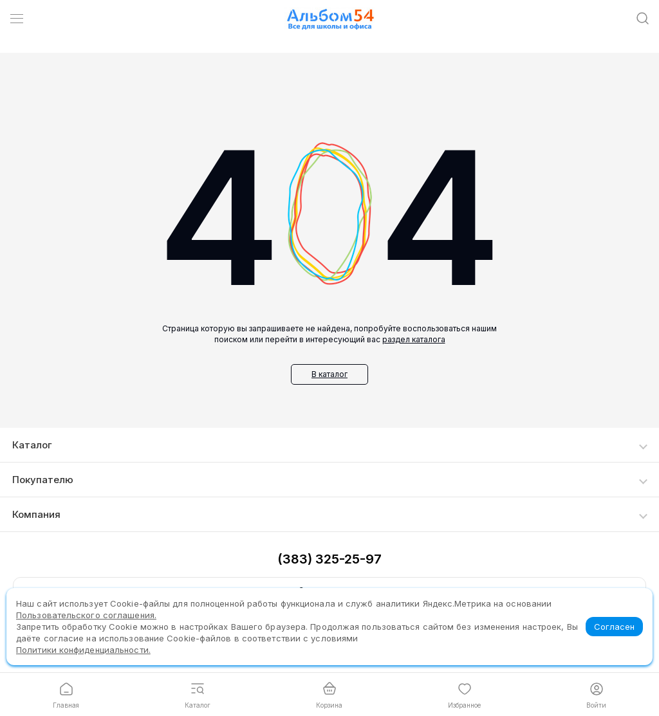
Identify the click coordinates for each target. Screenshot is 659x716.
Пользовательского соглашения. (86, 615)
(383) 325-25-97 (329, 559)
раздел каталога (413, 339)
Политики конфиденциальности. (83, 650)
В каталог (329, 374)
